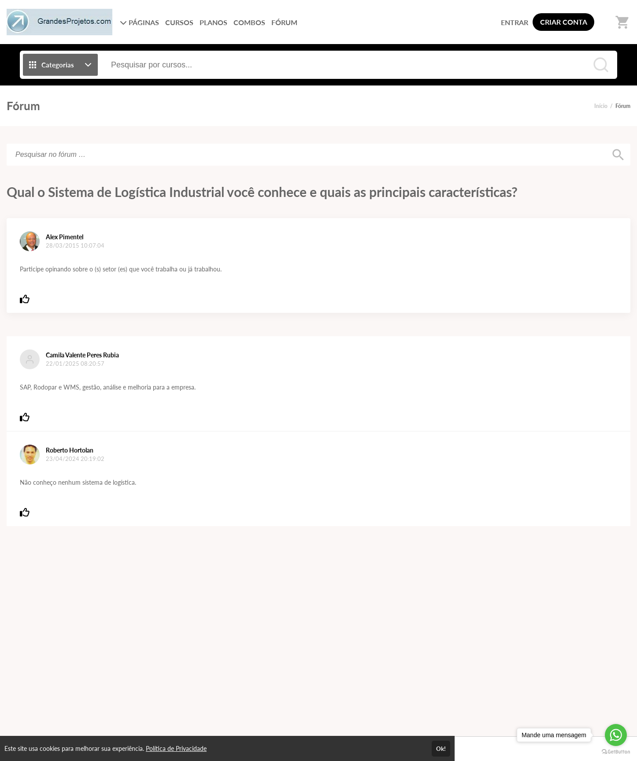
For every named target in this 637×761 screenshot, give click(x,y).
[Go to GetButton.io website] (616, 752)
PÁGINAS (139, 22)
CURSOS (179, 22)
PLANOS (213, 22)
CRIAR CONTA (563, 22)
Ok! (441, 748)
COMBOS (249, 22)
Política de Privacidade (176, 748)
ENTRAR (514, 22)
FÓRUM (284, 22)
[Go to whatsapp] (616, 735)
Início (600, 106)
